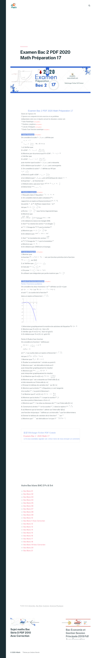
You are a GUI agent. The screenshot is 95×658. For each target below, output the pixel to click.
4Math (18, 652)
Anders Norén (35, 652)
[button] (3, 329)
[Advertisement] (50, 32)
